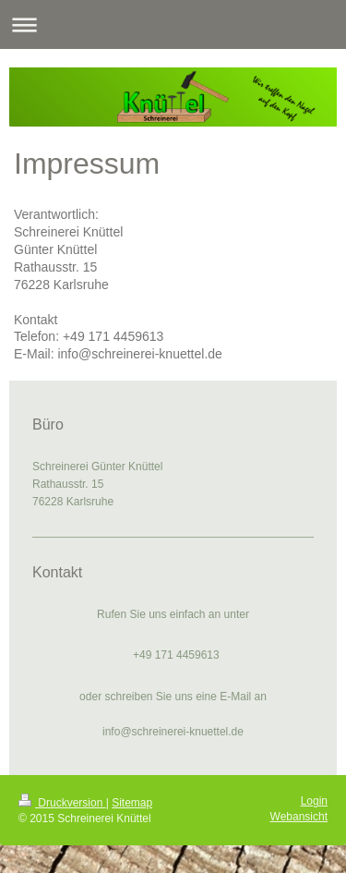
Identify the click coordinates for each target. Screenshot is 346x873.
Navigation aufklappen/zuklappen (173, 24)
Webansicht (299, 816)
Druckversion (62, 802)
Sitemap (132, 802)
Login (314, 800)
